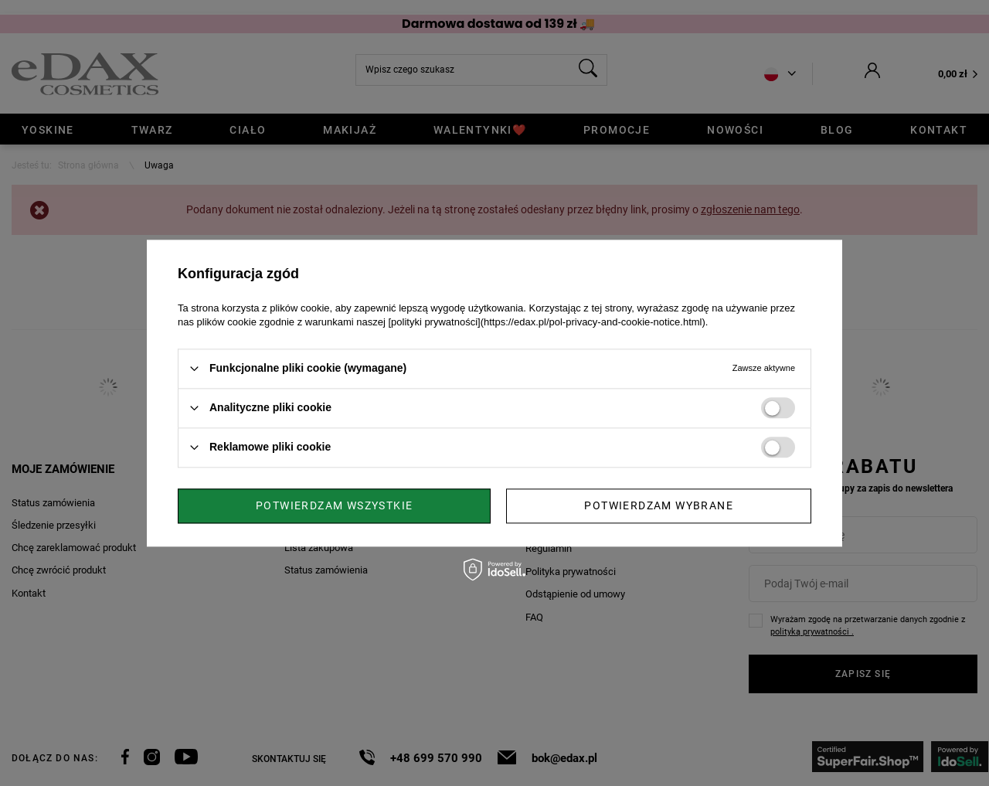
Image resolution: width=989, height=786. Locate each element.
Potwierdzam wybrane (330, 505)
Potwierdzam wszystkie (654, 505)
